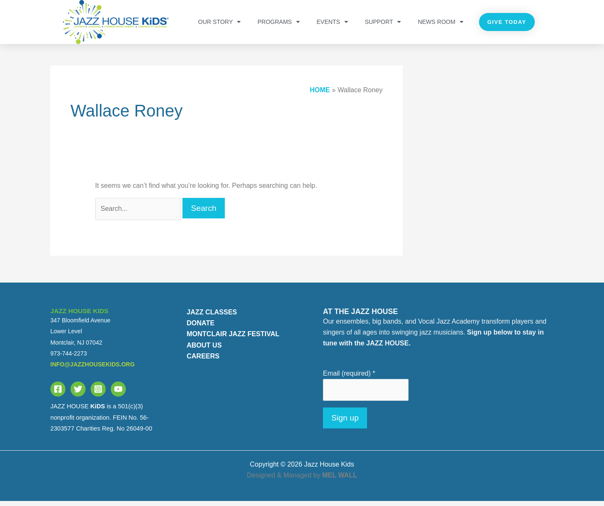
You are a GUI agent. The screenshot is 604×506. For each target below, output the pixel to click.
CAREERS (203, 361)
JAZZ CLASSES (212, 317)
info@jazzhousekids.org (92, 369)
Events (332, 22)
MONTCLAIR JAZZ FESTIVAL (233, 339)
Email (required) (349, 378)
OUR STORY (219, 22)
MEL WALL (339, 480)
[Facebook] (57, 394)
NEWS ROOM (440, 22)
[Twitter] (78, 394)
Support (383, 22)
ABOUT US (204, 350)
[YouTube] (118, 394)
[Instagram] (98, 394)
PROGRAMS (279, 22)
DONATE (200, 328)
